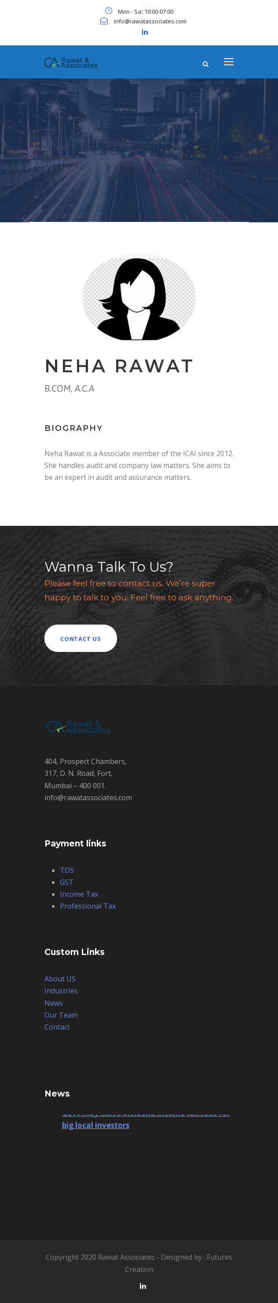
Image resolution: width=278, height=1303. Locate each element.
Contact (57, 1027)
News (53, 1003)
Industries (61, 991)
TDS (67, 870)
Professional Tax (88, 906)
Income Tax (79, 894)
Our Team (61, 1015)
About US (60, 979)
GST (66, 882)
